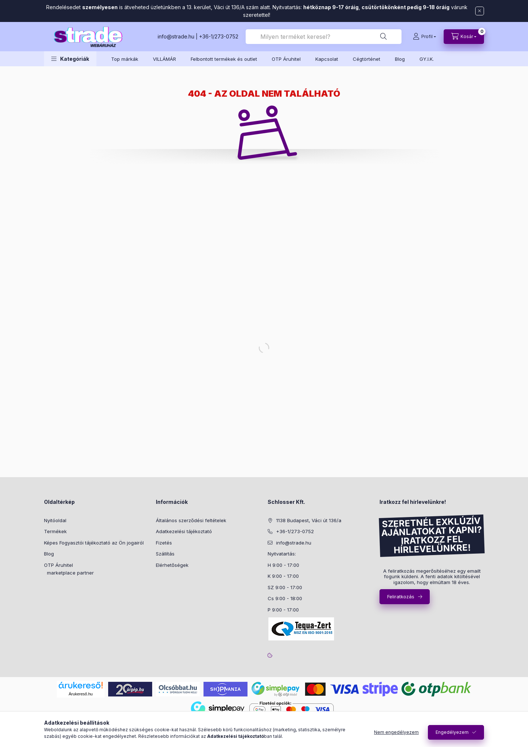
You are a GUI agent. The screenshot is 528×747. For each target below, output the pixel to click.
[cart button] (464, 36)
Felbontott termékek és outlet (224, 59)
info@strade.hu (176, 36)
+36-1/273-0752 (218, 36)
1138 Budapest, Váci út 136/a (308, 520)
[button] (70, 58)
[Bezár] (479, 11)
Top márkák (124, 59)
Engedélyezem (452, 732)
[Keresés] (383, 37)
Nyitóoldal (55, 520)
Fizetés (164, 543)
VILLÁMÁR (164, 59)
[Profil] (424, 36)
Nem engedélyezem (396, 732)
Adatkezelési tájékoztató (184, 531)
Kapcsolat (326, 59)
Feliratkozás (400, 596)
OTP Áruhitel (286, 59)
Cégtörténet (366, 59)
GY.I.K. (426, 59)
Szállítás (165, 554)
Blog (400, 59)
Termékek (55, 531)
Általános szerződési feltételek (191, 520)
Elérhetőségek (172, 565)
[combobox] (324, 36)
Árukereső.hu (80, 694)
